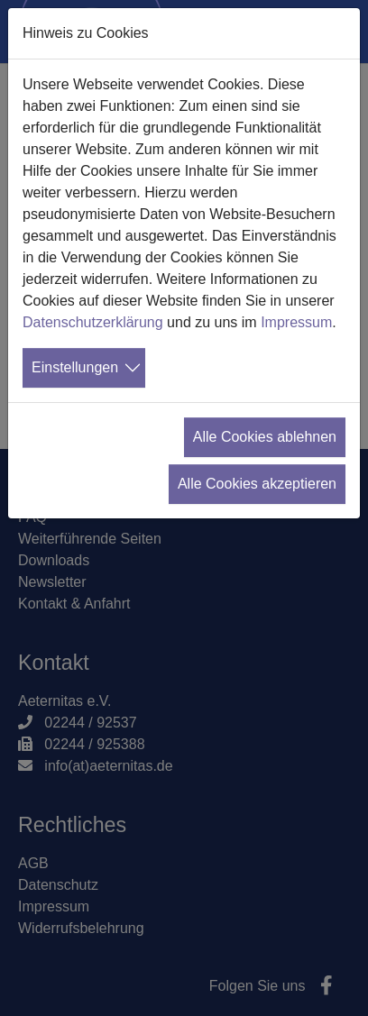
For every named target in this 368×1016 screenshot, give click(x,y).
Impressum (296, 322)
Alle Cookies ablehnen (264, 436)
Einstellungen (75, 367)
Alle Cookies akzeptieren (257, 483)
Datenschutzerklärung (93, 322)
